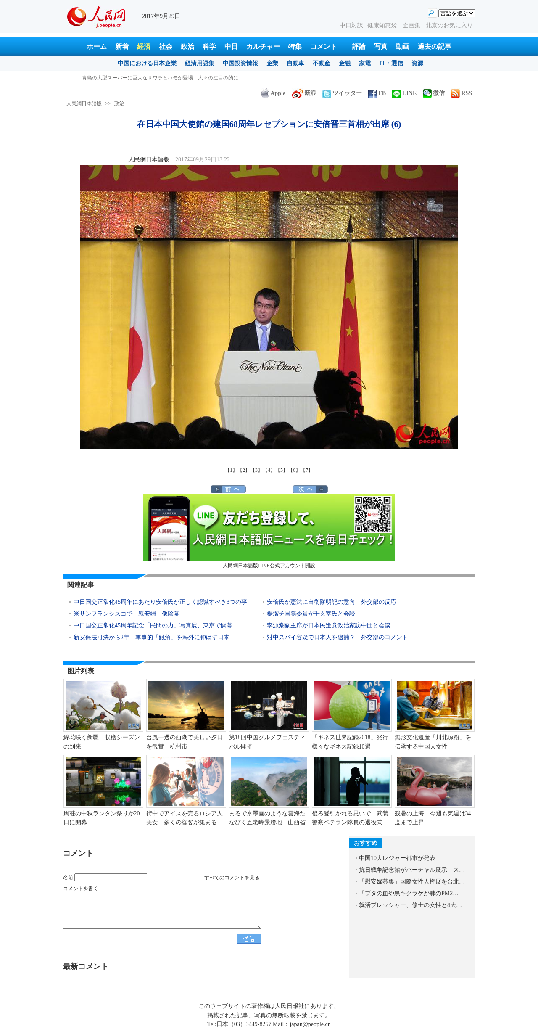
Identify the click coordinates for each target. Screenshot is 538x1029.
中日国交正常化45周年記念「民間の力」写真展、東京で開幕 (153, 625)
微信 (434, 93)
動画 (402, 46)
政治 (187, 46)
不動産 (321, 63)
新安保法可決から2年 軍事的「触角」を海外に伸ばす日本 (151, 637)
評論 (359, 46)
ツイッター (342, 93)
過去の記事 (434, 46)
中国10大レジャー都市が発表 (397, 858)
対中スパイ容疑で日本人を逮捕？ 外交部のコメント (337, 637)
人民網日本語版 (84, 103)
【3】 (256, 470)
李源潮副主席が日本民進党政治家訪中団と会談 (328, 625)
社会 (165, 46)
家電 (365, 63)
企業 (272, 63)
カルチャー (263, 46)
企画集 (412, 25)
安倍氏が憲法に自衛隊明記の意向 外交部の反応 (331, 602)
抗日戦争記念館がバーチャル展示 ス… (412, 870)
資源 (417, 63)
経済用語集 (199, 63)
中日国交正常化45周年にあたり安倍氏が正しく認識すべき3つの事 (160, 602)
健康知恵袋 (382, 25)
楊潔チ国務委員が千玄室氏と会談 (311, 614)
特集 (295, 46)
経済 (143, 46)
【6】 (294, 470)
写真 (381, 46)
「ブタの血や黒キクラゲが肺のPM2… (409, 893)
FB (377, 93)
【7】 (307, 470)
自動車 (295, 63)
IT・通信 (391, 63)
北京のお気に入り (449, 25)
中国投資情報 (240, 63)
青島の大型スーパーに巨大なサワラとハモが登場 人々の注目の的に (160, 78)
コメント (323, 46)
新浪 (304, 93)
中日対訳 (351, 25)
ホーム (97, 46)
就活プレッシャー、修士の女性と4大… (410, 905)
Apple (273, 93)
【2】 (243, 470)
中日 (231, 46)
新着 (122, 46)
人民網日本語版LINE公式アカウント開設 (269, 531)
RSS (461, 93)
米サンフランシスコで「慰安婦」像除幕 (126, 614)
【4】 (269, 470)
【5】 (281, 470)
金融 (345, 63)
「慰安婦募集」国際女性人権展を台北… (412, 881)
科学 (209, 46)
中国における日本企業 (147, 63)
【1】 (231, 470)
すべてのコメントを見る (232, 878)
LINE (404, 93)
